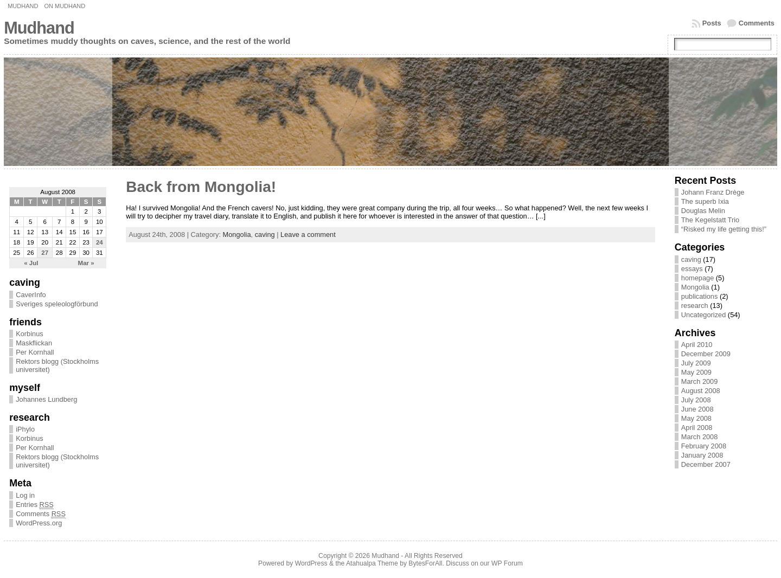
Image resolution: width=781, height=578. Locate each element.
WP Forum (507, 563)
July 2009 (696, 363)
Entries (35, 504)
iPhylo (25, 429)
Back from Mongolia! (201, 186)
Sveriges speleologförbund (57, 304)
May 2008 (696, 418)
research (694, 305)
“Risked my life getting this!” (723, 229)
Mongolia (237, 234)
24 (99, 242)
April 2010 (697, 345)
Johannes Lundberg (46, 399)
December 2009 (706, 354)
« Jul (31, 263)
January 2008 (702, 455)
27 (44, 252)
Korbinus (29, 334)
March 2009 (699, 381)
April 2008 (697, 427)
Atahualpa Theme (372, 563)
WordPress (311, 563)
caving (265, 234)
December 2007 (706, 464)
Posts (711, 23)
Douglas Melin (703, 211)
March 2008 (699, 437)
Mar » (86, 263)
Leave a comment (308, 234)
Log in (25, 495)
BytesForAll (425, 563)
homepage (697, 278)
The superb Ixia (705, 201)
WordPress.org (39, 523)
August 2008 (700, 391)
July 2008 (696, 400)
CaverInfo (31, 295)
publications (699, 296)
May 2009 (696, 372)
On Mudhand (64, 6)
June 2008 (697, 409)
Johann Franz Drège (713, 192)
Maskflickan (34, 343)
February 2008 (703, 446)
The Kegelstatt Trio (710, 220)
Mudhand (23, 6)
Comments (756, 23)
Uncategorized (703, 315)
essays (692, 269)
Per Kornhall (35, 352)
